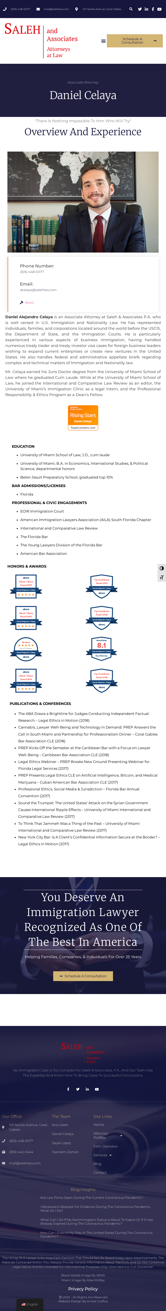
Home (98, 1125)
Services (102, 1155)
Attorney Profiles (108, 1135)
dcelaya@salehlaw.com (38, 290)
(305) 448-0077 (32, 272)
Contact (100, 1172)
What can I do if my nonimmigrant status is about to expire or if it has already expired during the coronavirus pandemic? (96, 1222)
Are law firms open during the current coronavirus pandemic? (91, 1198)
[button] (131, 9)
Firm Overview (105, 1146)
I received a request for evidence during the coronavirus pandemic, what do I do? (95, 1209)
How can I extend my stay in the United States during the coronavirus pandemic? (96, 1235)
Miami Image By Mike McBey (83, 1280)
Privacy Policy (83, 1288)
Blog (97, 1164)
